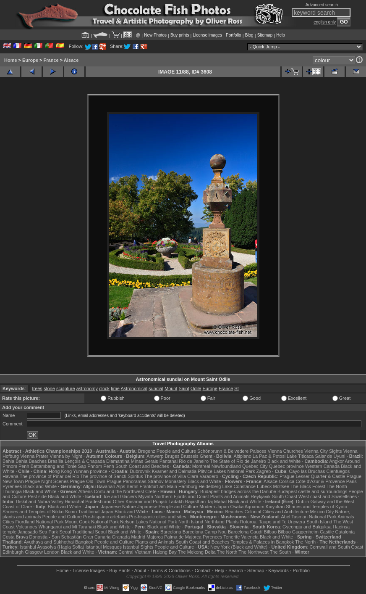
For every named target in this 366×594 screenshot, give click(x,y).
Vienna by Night (66, 456)
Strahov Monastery (167, 481)
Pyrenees (12, 486)
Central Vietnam (135, 551)
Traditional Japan (95, 511)
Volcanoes (26, 526)
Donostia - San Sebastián (55, 536)
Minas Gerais (144, 461)
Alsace (71, 60)
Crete (151, 491)
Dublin (302, 501)
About (140, 570)
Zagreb (263, 471)
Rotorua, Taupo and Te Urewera (273, 521)
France (51, 60)
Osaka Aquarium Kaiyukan (257, 506)
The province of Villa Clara (171, 476)
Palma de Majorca (182, 536)
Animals (345, 516)
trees (37, 388)
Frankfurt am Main (158, 486)
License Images (89, 570)
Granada (121, 536)
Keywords (278, 570)
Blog (249, 35)
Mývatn (145, 496)
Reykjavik (260, 496)
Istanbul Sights (138, 546)
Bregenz (146, 451)
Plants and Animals (230, 496)
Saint (184, 388)
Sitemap (265, 35)
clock (104, 388)
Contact (203, 570)
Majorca (154, 536)
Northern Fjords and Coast (181, 496)
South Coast (284, 496)
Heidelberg (210, 486)
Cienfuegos (338, 471)
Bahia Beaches (31, 461)
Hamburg (187, 486)
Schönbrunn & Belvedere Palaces (232, 451)
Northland (214, 521)
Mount (171, 388)
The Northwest (253, 551)
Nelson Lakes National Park (148, 521)
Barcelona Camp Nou (205, 531)
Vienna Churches (285, 451)
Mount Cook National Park (92, 521)
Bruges (172, 456)
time (115, 388)
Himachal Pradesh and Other (94, 501)
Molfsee (281, 486)
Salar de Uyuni (330, 456)
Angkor (336, 461)
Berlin (132, 486)
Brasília (55, 461)
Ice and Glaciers (120, 496)
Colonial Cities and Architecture (276, 511)
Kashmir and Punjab (146, 501)
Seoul (65, 531)
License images (207, 35)
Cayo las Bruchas (307, 471)
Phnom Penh (100, 466)
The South (280, 551)
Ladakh (175, 501)
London (52, 551)
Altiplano (242, 456)
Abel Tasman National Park (308, 516)
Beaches (234, 511)
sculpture (65, 388)
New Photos (155, 35)
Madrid (138, 536)
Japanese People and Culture (167, 506)
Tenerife (231, 536)
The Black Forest (307, 486)
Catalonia (345, 531)
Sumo (71, 511)
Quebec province (286, 466)
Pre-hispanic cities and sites (157, 516)
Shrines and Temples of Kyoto (316, 506)
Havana (10, 476)
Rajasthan (195, 501)
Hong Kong (60, 471)
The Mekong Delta (197, 551)
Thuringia (12, 491)
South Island (319, 521)
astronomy (87, 388)
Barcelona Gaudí (245, 531)
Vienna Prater (34, 456)
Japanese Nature (118, 506)
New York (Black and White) (238, 546)
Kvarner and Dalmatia (174, 471)
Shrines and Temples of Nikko (33, 511)
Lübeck (264, 486)
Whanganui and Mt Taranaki (67, 526)
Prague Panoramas (126, 481)
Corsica (286, 481)
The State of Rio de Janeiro (238, 461)
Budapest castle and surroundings (312, 491)
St (236, 388)
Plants (232, 521)
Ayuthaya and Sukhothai (49, 541)
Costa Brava (15, 536)
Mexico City (322, 511)
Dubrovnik (140, 471)
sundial (156, 388)
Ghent (206, 456)
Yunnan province (90, 471)
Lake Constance (239, 486)
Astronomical (133, 388)
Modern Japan (214, 506)
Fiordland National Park (40, 521)
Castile (327, 531)
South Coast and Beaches (142, 466)
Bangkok (84, 541)
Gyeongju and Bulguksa (307, 526)
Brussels (190, 456)
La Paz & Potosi (269, 456)
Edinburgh (13, 551)
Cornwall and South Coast (336, 546)
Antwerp (154, 456)
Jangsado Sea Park (38, 531)
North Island (190, 521)
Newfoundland (226, 466)
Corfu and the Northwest (119, 491)
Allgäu (89, 486)
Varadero (208, 476)
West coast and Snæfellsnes (327, 496)
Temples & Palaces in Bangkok (262, 541)
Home (10, 60)
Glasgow (34, 551)
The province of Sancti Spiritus (112, 476)
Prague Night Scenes (47, 481)
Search (235, 570)
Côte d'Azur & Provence (320, 481)
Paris (351, 481)
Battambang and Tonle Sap (58, 466)
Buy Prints (119, 570)
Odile (196, 388)
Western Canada (322, 466)
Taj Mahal (217, 501)
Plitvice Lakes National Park (226, 471)
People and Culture (176, 451)
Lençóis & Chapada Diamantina (97, 461)
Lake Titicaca (300, 456)
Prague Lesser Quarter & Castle (312, 476)
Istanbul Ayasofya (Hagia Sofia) (52, 546)
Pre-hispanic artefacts (105, 516)
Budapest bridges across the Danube (238, 491)
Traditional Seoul (89, 531)
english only (325, 22)
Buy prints (179, 35)
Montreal (201, 466)
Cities (8, 521)
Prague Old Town (87, 481)
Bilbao (270, 531)
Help (280, 35)
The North (337, 486)
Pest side (37, 496)
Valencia (250, 536)
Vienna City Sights (323, 451)
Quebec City (255, 466)
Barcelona (170, 531)
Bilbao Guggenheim (298, 531)
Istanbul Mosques (104, 546)
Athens (85, 491)
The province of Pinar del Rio (49, 476)
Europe (30, 60)
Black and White (284, 461)
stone (49, 388)
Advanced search (322, 5)
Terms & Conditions (170, 570)
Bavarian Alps (111, 486)
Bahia (8, 461)
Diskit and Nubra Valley (40, 501)
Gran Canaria (96, 536)
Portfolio (233, 35)
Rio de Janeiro (194, 461)
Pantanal (168, 461)
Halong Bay (165, 551)
